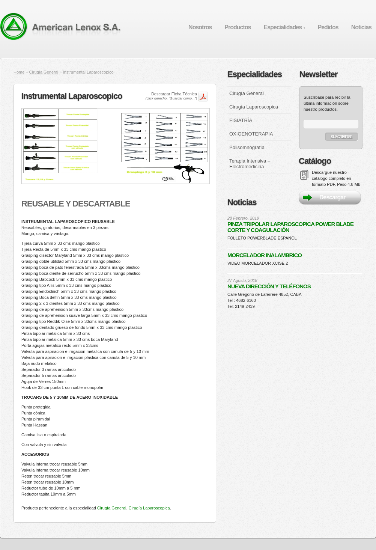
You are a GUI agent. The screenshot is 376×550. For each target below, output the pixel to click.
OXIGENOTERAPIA (251, 134)
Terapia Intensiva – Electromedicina (249, 163)
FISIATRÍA (240, 120)
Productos (237, 27)
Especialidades (284, 27)
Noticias (361, 27)
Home (19, 72)
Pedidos (328, 27)
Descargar (332, 197)
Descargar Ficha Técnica (171, 96)
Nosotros (200, 27)
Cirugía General (44, 72)
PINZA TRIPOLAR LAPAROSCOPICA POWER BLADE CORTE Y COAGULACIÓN (290, 227)
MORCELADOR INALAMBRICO (264, 255)
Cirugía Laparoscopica (149, 508)
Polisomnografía (247, 147)
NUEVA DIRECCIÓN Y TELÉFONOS (269, 286)
